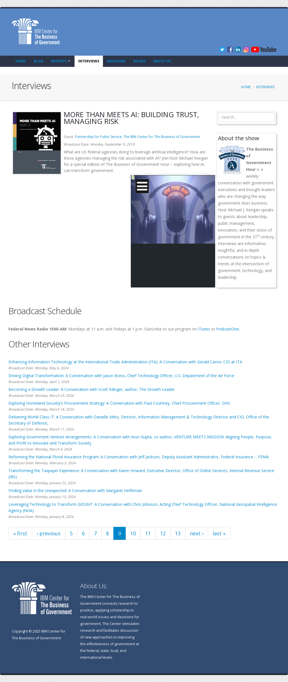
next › (196, 533)
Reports (59, 61)
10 (133, 533)
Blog (38, 61)
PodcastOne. (228, 329)
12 (163, 533)
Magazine (116, 61)
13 (178, 533)
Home (20, 61)
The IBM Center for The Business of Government (161, 136)
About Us (162, 61)
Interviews (88, 61)
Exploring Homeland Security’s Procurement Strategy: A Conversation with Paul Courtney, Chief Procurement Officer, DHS (119, 403)
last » (219, 533)
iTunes (204, 329)
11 (148, 533)
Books (139, 61)
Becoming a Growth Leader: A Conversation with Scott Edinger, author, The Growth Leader (91, 389)
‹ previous (48, 533)
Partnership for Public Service (98, 136)
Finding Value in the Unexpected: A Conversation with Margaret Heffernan (75, 490)
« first (20, 533)
